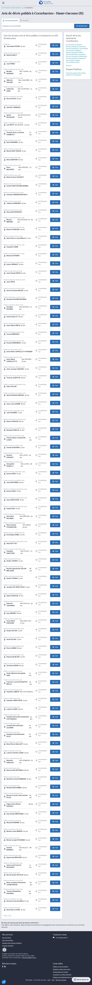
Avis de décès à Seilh (72, 62)
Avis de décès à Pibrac (73, 60)
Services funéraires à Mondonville (76, 56)
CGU (53, 980)
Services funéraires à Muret (74, 52)
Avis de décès (5, 7)
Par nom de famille (10, 21)
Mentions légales (61, 980)
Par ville (24, 21)
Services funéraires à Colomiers (76, 46)
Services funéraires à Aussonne (75, 54)
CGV (49, 980)
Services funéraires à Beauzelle (76, 58)
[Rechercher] (81, 26)
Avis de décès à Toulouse (74, 44)
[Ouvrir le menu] (3, 3)
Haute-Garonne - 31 (17, 7)
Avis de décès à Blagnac (73, 50)
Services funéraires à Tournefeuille (77, 48)
